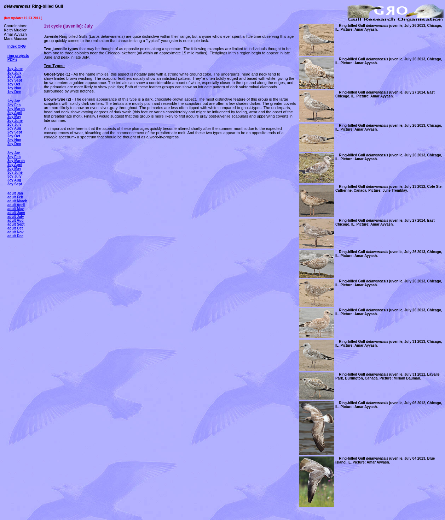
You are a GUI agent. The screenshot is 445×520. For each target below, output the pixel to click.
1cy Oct (13, 84)
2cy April (14, 113)
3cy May (14, 169)
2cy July (14, 124)
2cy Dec (14, 144)
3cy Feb (14, 157)
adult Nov (15, 232)
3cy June (15, 172)
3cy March (16, 161)
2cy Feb (14, 105)
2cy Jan (14, 101)
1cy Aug (14, 76)
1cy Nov (14, 88)
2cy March (16, 109)
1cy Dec (14, 92)
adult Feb (15, 197)
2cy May (14, 117)
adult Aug (15, 220)
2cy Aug (14, 128)
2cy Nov (14, 140)
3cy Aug (14, 180)
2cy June (15, 120)
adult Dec (15, 236)
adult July (15, 217)
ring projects (18, 56)
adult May (15, 209)
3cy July (14, 176)
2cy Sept (14, 132)
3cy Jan (14, 153)
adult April (16, 205)
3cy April (14, 165)
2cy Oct (13, 136)
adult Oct (15, 228)
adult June (16, 213)
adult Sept (15, 224)
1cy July (14, 72)
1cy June (15, 69)
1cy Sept (14, 80)
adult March (17, 201)
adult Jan (15, 193)
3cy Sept (14, 184)
